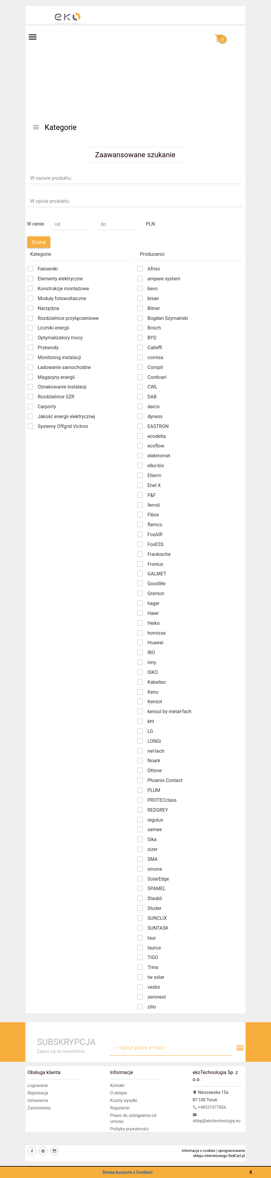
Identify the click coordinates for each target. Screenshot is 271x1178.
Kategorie (54, 127)
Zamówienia (39, 1108)
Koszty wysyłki (123, 1100)
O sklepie (118, 1093)
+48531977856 (209, 1107)
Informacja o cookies (198, 1151)
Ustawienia (38, 1100)
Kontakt (117, 1085)
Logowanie (38, 1085)
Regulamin (120, 1108)
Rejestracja (38, 1093)
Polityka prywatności (129, 1128)
